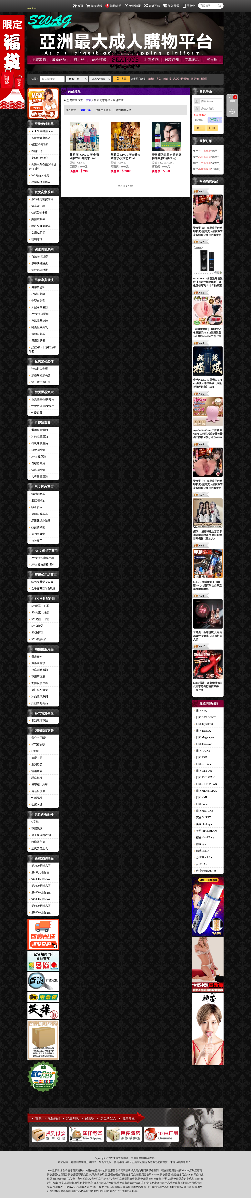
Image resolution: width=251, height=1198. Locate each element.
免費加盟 (133, 5)
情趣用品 (171, 1170)
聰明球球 (35, 239)
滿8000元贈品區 (40, 912)
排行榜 (79, 59)
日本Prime (201, 804)
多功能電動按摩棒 (41, 199)
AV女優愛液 (37, 456)
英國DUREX (202, 817)
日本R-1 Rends (203, 764)
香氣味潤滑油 (38, 443)
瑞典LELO (201, 850)
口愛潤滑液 (37, 450)
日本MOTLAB (203, 810)
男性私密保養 (38, 689)
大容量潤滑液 (38, 476)
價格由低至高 (103, 110)
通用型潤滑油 (38, 430)
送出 (200, 128)
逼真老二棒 (37, 206)
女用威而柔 (37, 232)
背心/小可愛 (37, 737)
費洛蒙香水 (37, 663)
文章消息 (192, 59)
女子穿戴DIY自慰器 (42, 588)
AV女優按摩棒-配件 (42, 564)
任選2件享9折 (38, 144)
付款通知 (172, 59)
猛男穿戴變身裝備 (41, 581)
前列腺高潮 (37, 534)
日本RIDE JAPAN (205, 784)
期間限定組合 (38, 157)
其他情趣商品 (38, 703)
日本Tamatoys (203, 744)
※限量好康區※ (40, 137)
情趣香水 (35, 656)
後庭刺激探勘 (38, 669)
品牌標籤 (99, 59)
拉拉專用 (35, 540)
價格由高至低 (123, 110)
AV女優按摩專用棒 (41, 558)
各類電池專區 (38, 720)
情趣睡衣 (35, 771)
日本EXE (200, 757)
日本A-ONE (202, 750)
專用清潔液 (37, 676)
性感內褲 (35, 804)
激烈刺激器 (37, 494)
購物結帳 (94, 5)
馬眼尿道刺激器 (40, 520)
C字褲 (34, 751)
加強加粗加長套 (40, 375)
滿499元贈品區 (39, 872)
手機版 (189, 5)
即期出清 (35, 151)
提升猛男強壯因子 (41, 382)
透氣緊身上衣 (38, 848)
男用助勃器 (37, 340)
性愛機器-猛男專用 (41, 399)
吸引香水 (35, 507)
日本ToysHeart (203, 724)
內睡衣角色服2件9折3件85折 (42, 166)
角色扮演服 (37, 791)
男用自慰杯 (37, 287)
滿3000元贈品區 (40, 885)
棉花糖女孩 (37, 744)
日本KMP (200, 797)
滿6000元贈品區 (40, 905)
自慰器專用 (37, 463)
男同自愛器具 (38, 514)
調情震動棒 (37, 219)
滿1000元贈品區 (40, 865)
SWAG (73, 1186)
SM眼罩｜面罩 (39, 605)
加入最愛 (171, 5)
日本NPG (200, 710)
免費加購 (39, 59)
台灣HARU (201, 864)
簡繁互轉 (152, 5)
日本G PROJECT (205, 717)
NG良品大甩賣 (39, 175)
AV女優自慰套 (39, 314)
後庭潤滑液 (37, 470)
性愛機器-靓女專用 (41, 406)
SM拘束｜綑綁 (39, 612)
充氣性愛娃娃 (38, 320)
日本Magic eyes (204, 737)
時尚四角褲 (37, 841)
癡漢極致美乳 (38, 327)
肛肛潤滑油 (37, 500)
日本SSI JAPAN (204, 777)
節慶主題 (35, 757)
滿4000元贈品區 (40, 892)
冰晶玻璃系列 (38, 696)
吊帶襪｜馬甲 (38, 784)
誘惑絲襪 (35, 777)
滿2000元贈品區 (40, 879)
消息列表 (72, 1118)
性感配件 (35, 797)
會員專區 (128, 1118)
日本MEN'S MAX (205, 790)
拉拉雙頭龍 (37, 527)
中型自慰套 (37, 300)
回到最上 (232, 111)
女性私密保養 (38, 683)
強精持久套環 (38, 368)
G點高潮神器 (38, 212)
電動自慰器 (37, 334)
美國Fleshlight (203, 824)
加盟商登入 (108, 1118)
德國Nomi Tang (204, 837)
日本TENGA (202, 730)
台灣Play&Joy (203, 857)
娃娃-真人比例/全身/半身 (42, 349)
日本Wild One (203, 770)
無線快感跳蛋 (38, 263)
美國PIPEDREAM (205, 830)
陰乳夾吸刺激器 (40, 226)
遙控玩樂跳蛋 (38, 270)
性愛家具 (35, 412)
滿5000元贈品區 (40, 899)
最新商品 (59, 59)
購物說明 (113, 5)
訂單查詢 (152, 59)
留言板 (211, 59)
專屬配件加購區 (40, 182)
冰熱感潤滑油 (38, 436)
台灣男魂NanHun (205, 870)
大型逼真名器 (38, 307)
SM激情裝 (36, 632)
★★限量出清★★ (41, 131)
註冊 (212, 128)
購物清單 (232, 97)
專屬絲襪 (35, 828)
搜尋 (121, 78)
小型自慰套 (37, 293)
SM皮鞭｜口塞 (39, 619)
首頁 (78, 5)
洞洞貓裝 (35, 764)
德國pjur (200, 844)
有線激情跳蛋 (38, 256)
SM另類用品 (37, 639)
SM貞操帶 (36, 625)
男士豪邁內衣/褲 (40, 835)
